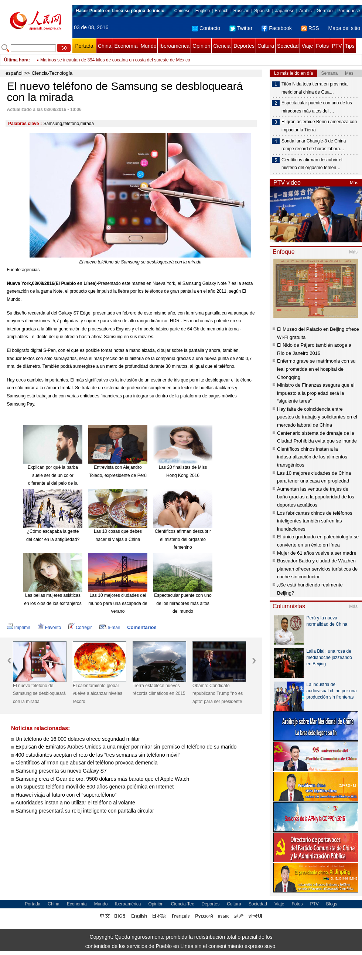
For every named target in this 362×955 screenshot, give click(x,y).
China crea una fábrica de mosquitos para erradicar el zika (97, 60)
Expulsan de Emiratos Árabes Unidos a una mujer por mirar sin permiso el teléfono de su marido (126, 747)
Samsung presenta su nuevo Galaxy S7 (61, 771)
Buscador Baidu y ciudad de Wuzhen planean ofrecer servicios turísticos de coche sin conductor (317, 568)
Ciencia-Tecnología (52, 73)
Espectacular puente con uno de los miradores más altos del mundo (182, 603)
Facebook (276, 28)
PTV (337, 46)
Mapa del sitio (344, 28)
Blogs (331, 904)
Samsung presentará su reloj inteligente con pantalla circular (85, 811)
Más (354, 182)
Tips (350, 46)
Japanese (284, 10)
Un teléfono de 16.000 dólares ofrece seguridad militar (78, 739)
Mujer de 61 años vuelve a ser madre (316, 553)
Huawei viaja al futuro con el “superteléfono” (66, 795)
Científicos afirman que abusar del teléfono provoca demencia (86, 763)
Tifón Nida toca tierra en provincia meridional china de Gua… (314, 88)
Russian (241, 10)
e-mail (109, 627)
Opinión (201, 46)
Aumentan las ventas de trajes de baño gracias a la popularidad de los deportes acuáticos (315, 497)
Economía (126, 46)
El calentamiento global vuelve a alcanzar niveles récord (97, 693)
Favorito (49, 627)
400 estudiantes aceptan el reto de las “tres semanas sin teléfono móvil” (98, 755)
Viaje (307, 46)
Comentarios (141, 627)
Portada (84, 46)
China (105, 46)
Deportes (244, 46)
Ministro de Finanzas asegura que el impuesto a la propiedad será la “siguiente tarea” (316, 393)
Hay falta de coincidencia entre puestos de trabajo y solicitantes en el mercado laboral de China (317, 417)
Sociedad (287, 46)
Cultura (265, 46)
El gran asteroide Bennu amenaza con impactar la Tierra (319, 125)
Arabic (305, 10)
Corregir (80, 627)
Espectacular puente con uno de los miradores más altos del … (316, 107)
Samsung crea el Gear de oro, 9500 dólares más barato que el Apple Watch (102, 779)
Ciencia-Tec (182, 904)
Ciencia (221, 46)
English (202, 10)
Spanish (262, 10)
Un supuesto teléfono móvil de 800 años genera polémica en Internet (95, 787)
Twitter (240, 28)
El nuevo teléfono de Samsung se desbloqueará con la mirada (39, 693)
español (14, 73)
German (324, 10)
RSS (310, 28)
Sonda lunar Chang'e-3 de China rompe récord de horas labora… (313, 145)
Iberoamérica (174, 46)
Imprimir (18, 627)
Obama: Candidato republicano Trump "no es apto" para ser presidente (217, 693)
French (221, 10)
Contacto (206, 28)
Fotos (322, 46)
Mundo (149, 46)
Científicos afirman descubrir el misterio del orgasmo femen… (311, 164)
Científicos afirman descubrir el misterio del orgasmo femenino (183, 539)
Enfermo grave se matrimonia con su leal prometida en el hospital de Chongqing (316, 369)
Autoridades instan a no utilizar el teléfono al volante (75, 803)
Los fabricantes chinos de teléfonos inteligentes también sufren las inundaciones (314, 521)
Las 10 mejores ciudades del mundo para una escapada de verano (117, 603)
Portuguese (349, 10)
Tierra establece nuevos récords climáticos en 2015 (159, 689)
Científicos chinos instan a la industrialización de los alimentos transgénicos (312, 457)
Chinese (182, 10)
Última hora (16, 60)
